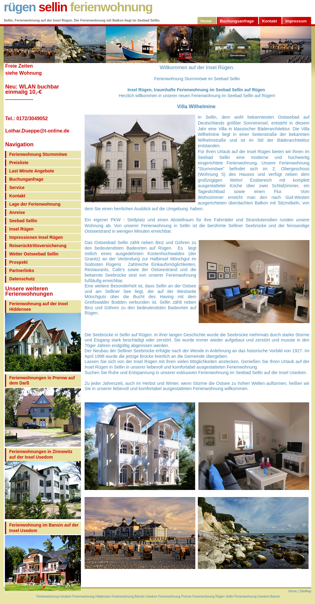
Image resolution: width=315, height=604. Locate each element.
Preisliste (18, 162)
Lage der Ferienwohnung (34, 204)
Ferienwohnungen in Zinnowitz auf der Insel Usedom (40, 454)
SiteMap (305, 591)
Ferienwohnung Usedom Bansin (257, 596)
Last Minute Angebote (31, 170)
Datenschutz (22, 278)
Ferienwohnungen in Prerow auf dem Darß (42, 380)
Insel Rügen (21, 229)
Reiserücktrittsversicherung (37, 245)
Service (17, 187)
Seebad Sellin (23, 220)
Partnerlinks (21, 270)
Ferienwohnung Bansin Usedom (135, 596)
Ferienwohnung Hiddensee (91, 596)
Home (293, 591)
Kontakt (17, 195)
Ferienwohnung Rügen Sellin (212, 596)
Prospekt (18, 262)
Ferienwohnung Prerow (174, 596)
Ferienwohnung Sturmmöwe (38, 154)
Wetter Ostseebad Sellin (33, 253)
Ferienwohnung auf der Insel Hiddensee (38, 306)
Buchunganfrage (26, 179)
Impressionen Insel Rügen (36, 237)
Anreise (17, 212)
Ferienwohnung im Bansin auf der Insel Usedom (44, 528)
